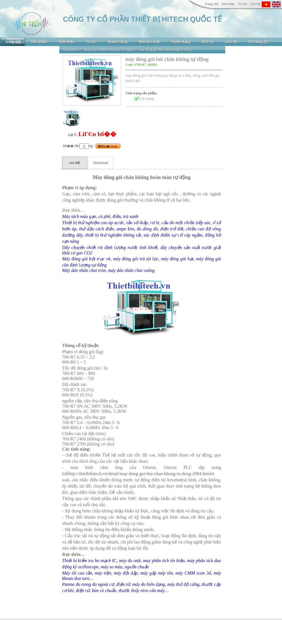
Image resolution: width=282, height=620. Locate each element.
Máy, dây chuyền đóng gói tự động (108, 50)
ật (148, 517)
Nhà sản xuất (149, 42)
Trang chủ (212, 4)
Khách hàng (118, 42)
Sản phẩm (39, 42)
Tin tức (243, 4)
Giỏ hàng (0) (258, 42)
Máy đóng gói (107, 177)
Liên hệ (255, 4)
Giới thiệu (228, 4)
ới (123, 455)
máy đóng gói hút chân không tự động (165, 50)
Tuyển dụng (180, 42)
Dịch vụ (208, 42)
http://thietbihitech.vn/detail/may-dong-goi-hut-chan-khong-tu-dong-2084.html (139, 473)
